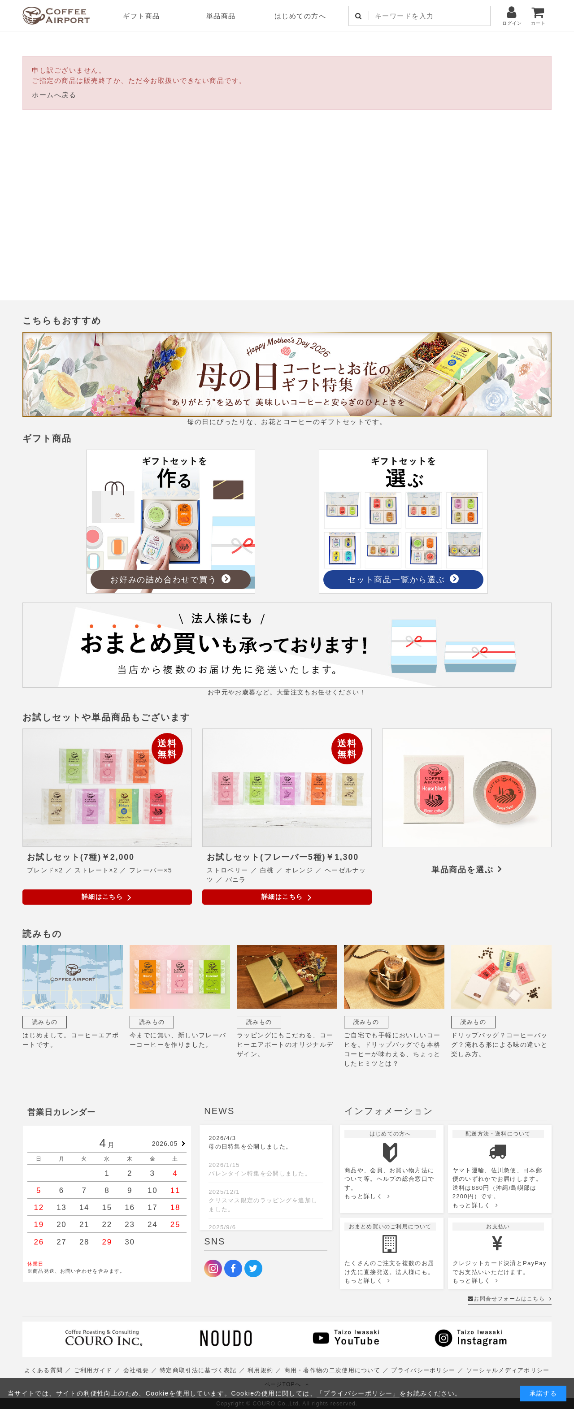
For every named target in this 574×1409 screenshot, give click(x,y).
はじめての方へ (300, 16)
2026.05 (165, 1143)
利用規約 (260, 1370)
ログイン (512, 15)
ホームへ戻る (54, 95)
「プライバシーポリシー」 (358, 1393)
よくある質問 (43, 1370)
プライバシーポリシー (423, 1370)
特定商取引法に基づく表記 (198, 1370)
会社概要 (136, 1370)
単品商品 (221, 16)
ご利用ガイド (93, 1370)
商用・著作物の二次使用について (332, 1370)
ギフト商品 (141, 16)
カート (538, 15)
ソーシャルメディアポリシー (508, 1370)
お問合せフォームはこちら (510, 1299)
